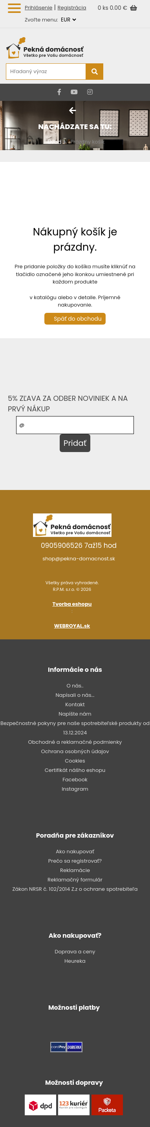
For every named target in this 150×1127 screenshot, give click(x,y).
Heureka (75, 961)
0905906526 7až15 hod (79, 545)
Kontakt (74, 704)
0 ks (104, 8)
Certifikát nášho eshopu (75, 770)
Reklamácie (75, 870)
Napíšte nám (75, 714)
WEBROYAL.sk (72, 626)
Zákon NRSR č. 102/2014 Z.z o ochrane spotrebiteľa (74, 889)
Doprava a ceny (75, 951)
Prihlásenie (38, 7)
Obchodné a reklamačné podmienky (75, 742)
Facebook (74, 779)
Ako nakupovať (75, 851)
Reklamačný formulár (75, 879)
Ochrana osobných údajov (75, 751)
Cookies (75, 760)
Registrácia (72, 7)
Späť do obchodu (77, 319)
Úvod (55, 142)
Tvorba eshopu (72, 604)
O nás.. (74, 685)
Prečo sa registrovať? (75, 861)
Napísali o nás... (74, 695)
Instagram (75, 789)
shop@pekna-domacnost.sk (78, 558)
